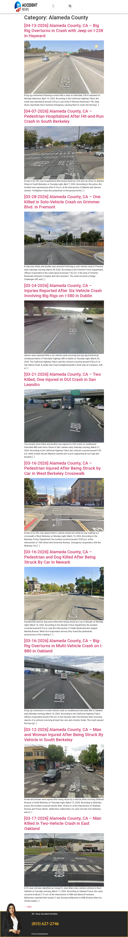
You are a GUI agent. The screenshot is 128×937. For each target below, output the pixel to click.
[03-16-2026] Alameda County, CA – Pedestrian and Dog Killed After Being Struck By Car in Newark (60, 557)
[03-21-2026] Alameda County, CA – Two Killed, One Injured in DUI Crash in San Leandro (62, 379)
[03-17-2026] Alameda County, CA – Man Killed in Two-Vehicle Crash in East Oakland (62, 823)
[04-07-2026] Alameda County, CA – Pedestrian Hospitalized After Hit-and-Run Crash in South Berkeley (64, 116)
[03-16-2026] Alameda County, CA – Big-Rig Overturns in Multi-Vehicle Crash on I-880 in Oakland (63, 645)
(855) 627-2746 (45, 923)
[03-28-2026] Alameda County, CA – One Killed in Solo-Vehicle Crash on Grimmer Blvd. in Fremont (62, 201)
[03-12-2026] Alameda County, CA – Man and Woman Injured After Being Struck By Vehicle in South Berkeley (63, 734)
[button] (53, 6)
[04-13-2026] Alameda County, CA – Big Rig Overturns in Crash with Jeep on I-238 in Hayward (63, 30)
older (28, 907)
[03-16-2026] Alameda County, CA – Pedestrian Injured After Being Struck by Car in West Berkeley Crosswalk (62, 468)
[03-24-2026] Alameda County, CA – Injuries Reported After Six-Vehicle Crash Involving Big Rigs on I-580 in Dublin (63, 290)
